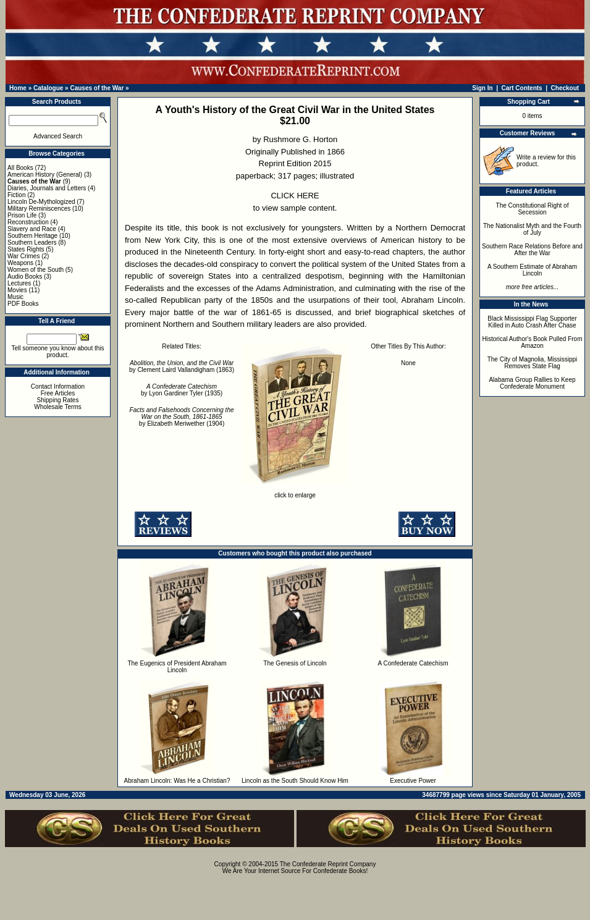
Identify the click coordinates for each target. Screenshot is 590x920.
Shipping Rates (58, 400)
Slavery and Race (31, 229)
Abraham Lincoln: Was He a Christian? (177, 780)
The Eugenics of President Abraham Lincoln (176, 666)
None (408, 363)
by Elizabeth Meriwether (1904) (182, 417)
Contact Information (58, 386)
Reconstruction (28, 222)
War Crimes (23, 256)
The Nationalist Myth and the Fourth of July (532, 229)
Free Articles (58, 393)
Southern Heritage (32, 235)
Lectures (19, 283)
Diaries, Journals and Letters (46, 188)
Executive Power (413, 780)
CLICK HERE (295, 195)
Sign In (482, 88)
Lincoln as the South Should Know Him (295, 780)
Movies (17, 290)
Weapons (20, 263)
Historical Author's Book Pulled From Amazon (533, 342)
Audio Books (24, 276)
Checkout (565, 88)
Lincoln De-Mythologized (41, 201)
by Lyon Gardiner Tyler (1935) (181, 390)
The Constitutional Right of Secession (532, 209)
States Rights (25, 249)
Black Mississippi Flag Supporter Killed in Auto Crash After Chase (532, 322)
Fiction (16, 195)
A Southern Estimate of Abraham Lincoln (532, 270)
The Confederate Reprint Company (328, 864)
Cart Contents (522, 88)
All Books (20, 167)
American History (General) (44, 174)
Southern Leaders (32, 242)
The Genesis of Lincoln (294, 663)
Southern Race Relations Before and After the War (532, 249)
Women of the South (35, 269)
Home (18, 88)
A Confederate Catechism (413, 663)
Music (15, 296)
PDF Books (23, 303)
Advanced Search (57, 136)
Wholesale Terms (58, 406)
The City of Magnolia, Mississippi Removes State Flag (532, 362)
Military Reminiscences (38, 208)
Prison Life (21, 215)
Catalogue (48, 88)
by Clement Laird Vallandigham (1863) (181, 366)
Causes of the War (97, 88)
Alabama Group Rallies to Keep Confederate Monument (532, 383)
